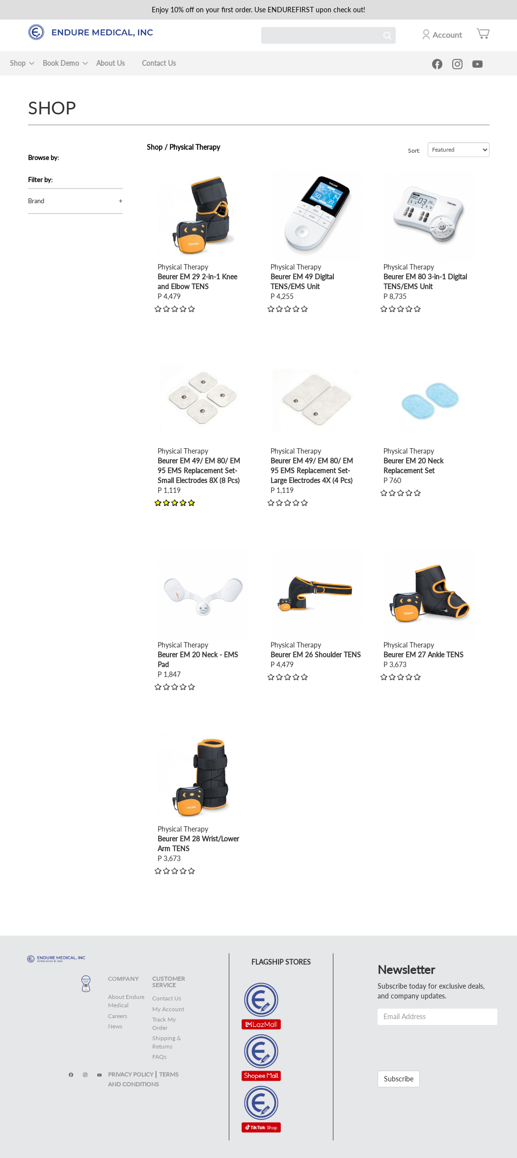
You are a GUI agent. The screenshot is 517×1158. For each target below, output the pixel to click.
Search (387, 35)
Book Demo (61, 63)
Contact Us (159, 63)
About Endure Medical (126, 1001)
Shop (18, 63)
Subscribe (398, 1079)
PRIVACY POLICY (130, 1074)
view (164, 175)
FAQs (159, 1056)
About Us (110, 63)
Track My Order (164, 1023)
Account (447, 34)
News (115, 1026)
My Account (168, 1009)
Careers (117, 1016)
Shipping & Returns (166, 1042)
